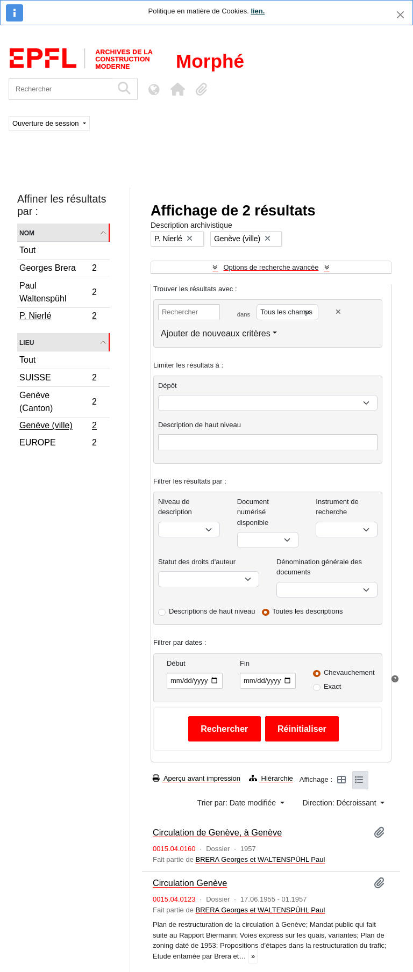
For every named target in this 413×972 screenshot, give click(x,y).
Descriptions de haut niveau (212, 611)
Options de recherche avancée (270, 267)
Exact (332, 686)
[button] (177, 89)
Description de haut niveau (199, 425)
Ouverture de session (46, 123)
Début (176, 663)
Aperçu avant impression (196, 778)
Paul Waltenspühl (58, 292)
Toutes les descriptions (307, 611)
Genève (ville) (58, 426)
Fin (245, 663)
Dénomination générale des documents (319, 567)
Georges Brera (58, 269)
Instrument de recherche (337, 507)
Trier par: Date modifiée (237, 802)
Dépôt (167, 385)
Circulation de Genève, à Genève (217, 832)
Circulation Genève (190, 883)
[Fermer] (400, 15)
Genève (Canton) (58, 402)
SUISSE (58, 379)
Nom (26, 232)
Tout (27, 250)
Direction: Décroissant (341, 802)
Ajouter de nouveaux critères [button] (215, 333)
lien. (258, 11)
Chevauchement (349, 672)
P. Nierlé (58, 317)
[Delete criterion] (338, 312)
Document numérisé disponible (253, 512)
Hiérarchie (271, 778)
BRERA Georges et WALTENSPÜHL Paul (260, 859)
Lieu (26, 342)
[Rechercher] (60, 89)
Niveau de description (175, 507)
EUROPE (58, 443)
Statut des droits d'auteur (197, 562)
